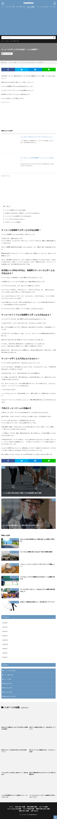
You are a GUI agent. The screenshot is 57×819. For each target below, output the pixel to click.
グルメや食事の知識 (8, 675)
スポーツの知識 (30, 6)
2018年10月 (5, 644)
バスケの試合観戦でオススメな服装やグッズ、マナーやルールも (14, 796)
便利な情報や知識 (20, 6)
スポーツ (7, 41)
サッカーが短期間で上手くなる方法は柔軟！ (14, 210)
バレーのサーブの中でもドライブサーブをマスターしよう (36, 137)
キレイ (2, 41)
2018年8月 (4, 653)
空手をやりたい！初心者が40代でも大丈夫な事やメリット (14, 750)
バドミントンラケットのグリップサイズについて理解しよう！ (37, 565)
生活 (11, 41)
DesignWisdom (29, 3)
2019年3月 (4, 631)
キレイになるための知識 (42, 6)
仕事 (17, 41)
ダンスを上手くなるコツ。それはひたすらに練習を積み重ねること (37, 590)
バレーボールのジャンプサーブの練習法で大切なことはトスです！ (42, 796)
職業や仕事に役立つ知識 (9, 696)
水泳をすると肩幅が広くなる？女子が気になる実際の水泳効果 (14, 728)
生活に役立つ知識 (10, 6)
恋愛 (15, 41)
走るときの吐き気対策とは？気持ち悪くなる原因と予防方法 (37, 540)
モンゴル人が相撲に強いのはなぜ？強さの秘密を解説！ (36, 552)
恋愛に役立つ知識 (8, 687)
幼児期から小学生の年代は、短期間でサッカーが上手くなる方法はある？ (21, 213)
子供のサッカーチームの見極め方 (12, 222)
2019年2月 (4, 635)
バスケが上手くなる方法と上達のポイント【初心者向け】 (14, 773)
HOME (4, 62)
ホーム (2, 6)
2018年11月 (5, 640)
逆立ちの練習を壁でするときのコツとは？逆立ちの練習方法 (42, 773)
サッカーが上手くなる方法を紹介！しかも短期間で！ (31, 62)
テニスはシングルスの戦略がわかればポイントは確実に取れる (37, 578)
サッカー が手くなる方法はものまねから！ (14, 219)
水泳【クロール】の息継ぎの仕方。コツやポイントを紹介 (42, 750)
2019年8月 (4, 622)
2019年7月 (4, 627)
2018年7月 (4, 657)
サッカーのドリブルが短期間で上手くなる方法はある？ (17, 216)
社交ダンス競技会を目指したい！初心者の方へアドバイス (37, 602)
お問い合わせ (34, 811)
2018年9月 (4, 648)
